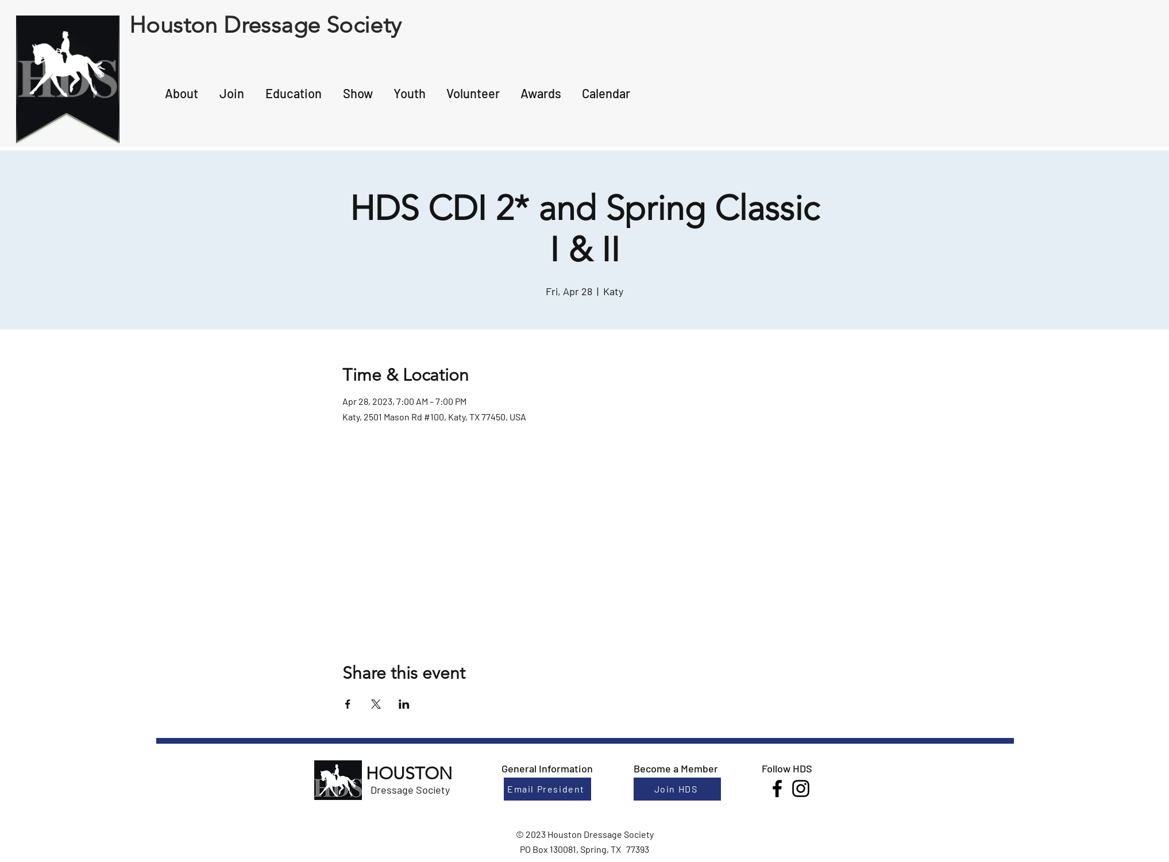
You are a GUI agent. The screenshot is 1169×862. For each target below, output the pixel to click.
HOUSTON (409, 773)
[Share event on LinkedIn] (404, 704)
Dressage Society (410, 789)
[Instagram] (800, 788)
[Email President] (547, 789)
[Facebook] (777, 788)
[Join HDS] (677, 789)
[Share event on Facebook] (347, 704)
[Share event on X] (376, 704)
